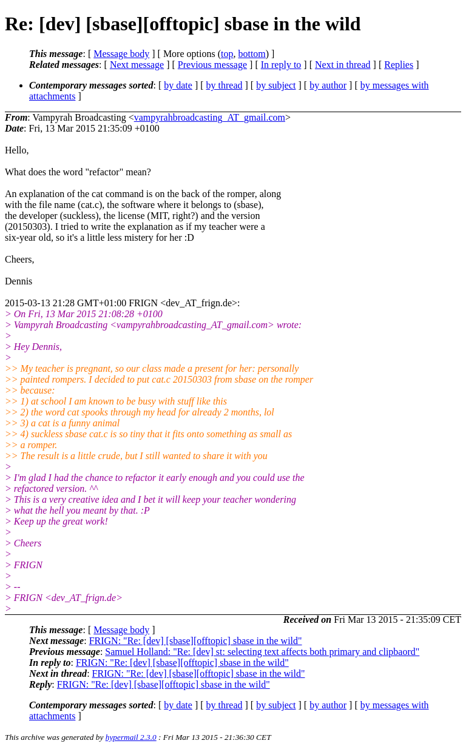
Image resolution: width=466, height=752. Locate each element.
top (227, 54)
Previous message (212, 64)
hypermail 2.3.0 (131, 737)
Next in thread (343, 64)
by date (178, 85)
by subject (275, 85)
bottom (251, 54)
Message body (121, 54)
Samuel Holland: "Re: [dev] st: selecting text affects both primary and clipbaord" (262, 651)
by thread (224, 85)
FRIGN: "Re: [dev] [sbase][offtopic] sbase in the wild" (195, 641)
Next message (137, 64)
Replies (398, 64)
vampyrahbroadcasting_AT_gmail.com (209, 117)
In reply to (281, 64)
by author (327, 85)
